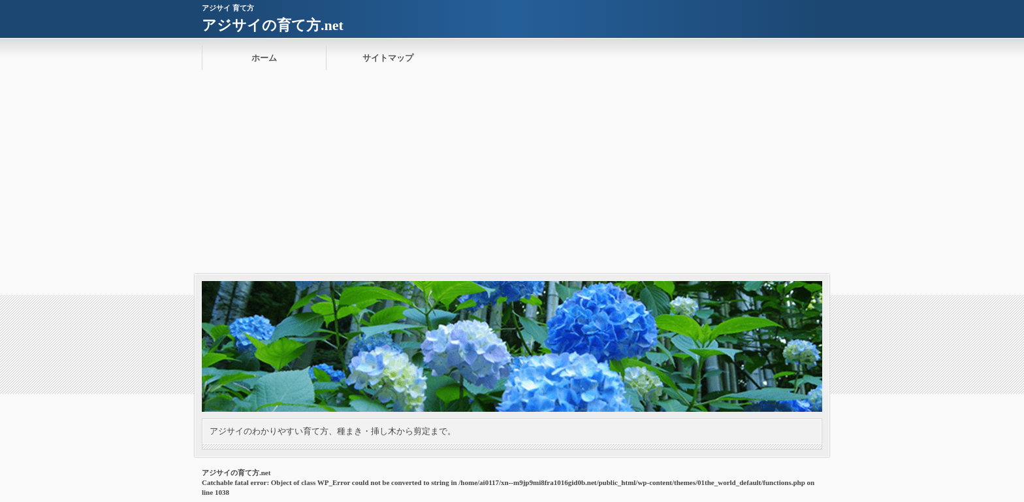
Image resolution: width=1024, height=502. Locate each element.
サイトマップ (387, 58)
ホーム (264, 58)
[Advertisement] (512, 175)
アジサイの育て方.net (273, 25)
